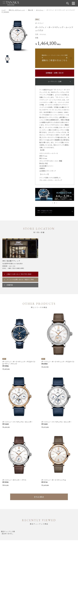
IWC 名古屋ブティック (11, 261)
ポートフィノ (39, 10)
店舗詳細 (10, 285)
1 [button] (52, 202)
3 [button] (56, 202)
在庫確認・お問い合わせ (55, 73)
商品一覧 (30, 10)
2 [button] (54, 202)
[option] (17, 35)
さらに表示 (39, 497)
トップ (3, 10)
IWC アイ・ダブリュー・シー (17, 10)
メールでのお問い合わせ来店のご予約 (20, 280)
